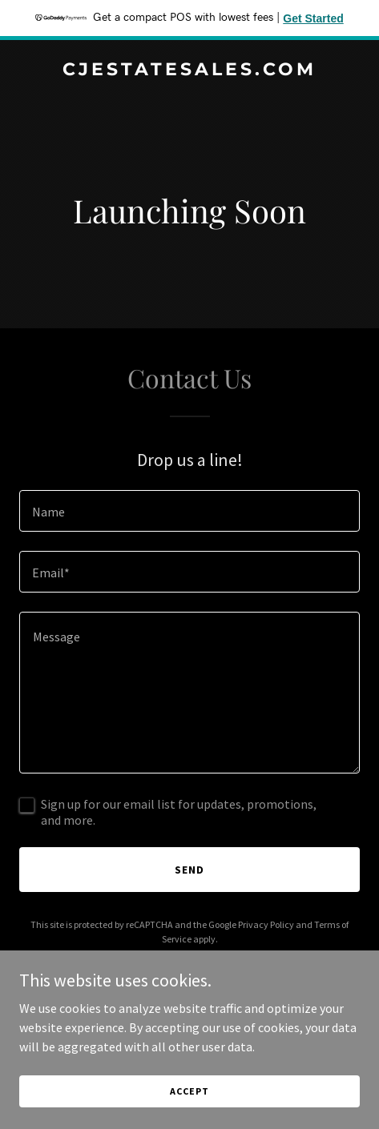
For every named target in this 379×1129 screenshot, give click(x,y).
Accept (189, 1091)
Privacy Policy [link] (266, 924)
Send (189, 869)
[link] (189, 70)
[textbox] (189, 511)
